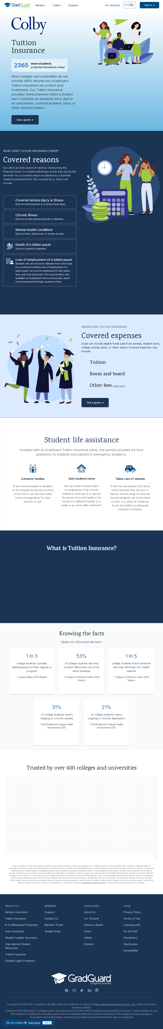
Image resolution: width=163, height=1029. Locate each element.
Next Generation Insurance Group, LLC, (115, 1004)
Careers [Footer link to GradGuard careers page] (89, 944)
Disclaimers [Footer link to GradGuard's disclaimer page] (130, 937)
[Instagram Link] (74, 990)
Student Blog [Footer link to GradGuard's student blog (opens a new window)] (52, 931)
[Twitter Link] (82, 990)
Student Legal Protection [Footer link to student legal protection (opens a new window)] (20, 960)
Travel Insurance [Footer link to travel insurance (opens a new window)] (15, 954)
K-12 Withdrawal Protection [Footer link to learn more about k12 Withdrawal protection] (21, 925)
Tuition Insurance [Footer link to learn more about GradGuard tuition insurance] (15, 918)
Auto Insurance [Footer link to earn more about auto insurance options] (14, 931)
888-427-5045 (40, 883)
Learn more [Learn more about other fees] (119, 386)
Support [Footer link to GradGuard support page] (50, 912)
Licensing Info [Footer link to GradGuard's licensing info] (132, 925)
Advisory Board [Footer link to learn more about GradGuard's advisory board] (93, 925)
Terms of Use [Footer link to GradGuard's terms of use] (132, 918)
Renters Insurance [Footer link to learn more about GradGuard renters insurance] (16, 912)
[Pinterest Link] (96, 990)
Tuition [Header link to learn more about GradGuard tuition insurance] (57, 5)
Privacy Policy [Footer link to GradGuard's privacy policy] (132, 912)
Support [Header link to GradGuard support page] (73, 5)
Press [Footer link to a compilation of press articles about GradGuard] (87, 931)
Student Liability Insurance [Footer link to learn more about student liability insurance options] (21, 937)
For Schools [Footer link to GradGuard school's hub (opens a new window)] (91, 918)
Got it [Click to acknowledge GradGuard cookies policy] (47, 1022)
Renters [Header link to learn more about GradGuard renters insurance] (40, 5)
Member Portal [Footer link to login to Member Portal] (54, 925)
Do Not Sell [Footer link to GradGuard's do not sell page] (131, 931)
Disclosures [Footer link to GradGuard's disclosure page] (131, 944)
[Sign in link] (149, 5)
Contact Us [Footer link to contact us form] (51, 918)
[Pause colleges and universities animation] (156, 856)
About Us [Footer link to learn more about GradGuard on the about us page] (90, 912)
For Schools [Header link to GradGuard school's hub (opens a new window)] (112, 5)
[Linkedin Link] (89, 990)
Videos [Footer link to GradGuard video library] (88, 937)
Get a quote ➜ (25, 119)
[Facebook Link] (66, 990)
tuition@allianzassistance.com (94, 883)
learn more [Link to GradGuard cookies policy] (34, 1022)
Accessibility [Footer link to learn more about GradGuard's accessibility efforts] (131, 950)
